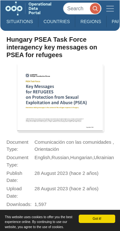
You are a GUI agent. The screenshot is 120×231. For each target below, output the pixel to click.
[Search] (82, 8)
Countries (57, 21)
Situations (19, 21)
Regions (90, 21)
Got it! (96, 218)
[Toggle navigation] (110, 8)
